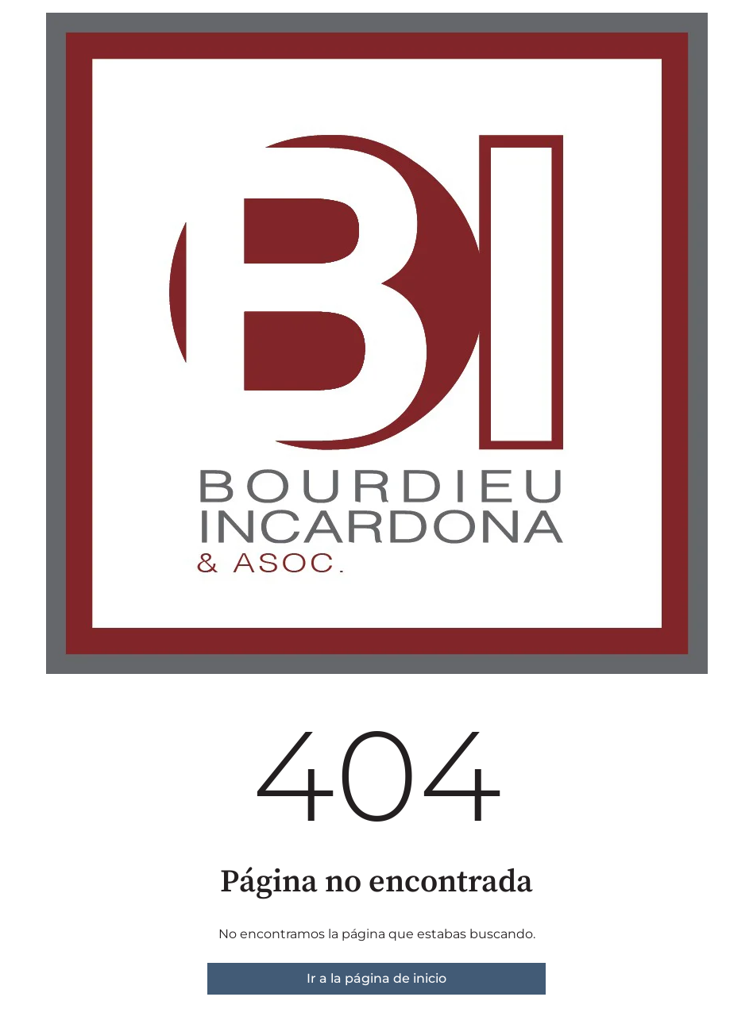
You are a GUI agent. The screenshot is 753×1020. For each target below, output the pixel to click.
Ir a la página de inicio (376, 978)
